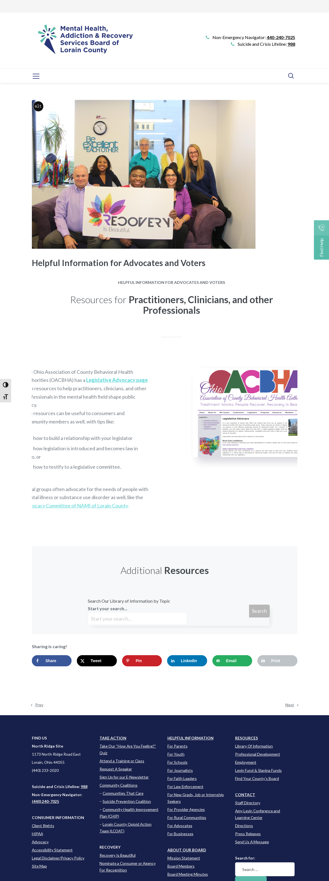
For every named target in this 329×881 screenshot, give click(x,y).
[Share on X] (97, 660)
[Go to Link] (83, 43)
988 (291, 44)
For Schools (177, 762)
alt (38, 106)
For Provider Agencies (186, 809)
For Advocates (179, 825)
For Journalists (180, 770)
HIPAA (37, 833)
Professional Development (257, 754)
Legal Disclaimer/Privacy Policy (58, 858)
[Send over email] (232, 660)
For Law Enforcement (185, 786)
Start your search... (137, 615)
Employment (245, 762)
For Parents (177, 746)
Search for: (245, 858)
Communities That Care (123, 793)
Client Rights (43, 825)
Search (259, 611)
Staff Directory (247, 802)
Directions (244, 825)
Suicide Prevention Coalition (127, 801)
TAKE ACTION (113, 738)
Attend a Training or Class (122, 760)
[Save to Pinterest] (142, 660)
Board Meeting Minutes (187, 874)
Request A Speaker (116, 769)
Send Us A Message (252, 841)
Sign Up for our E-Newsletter (124, 777)
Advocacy (40, 841)
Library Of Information (254, 746)
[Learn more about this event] (190, 738)
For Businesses (180, 833)
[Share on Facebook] (52, 660)
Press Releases (248, 833)
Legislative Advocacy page (58, 380)
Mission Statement (183, 858)
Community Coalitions (119, 785)
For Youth (175, 754)
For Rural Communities (186, 817)
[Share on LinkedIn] (187, 660)
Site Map (39, 866)
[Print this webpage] (277, 660)
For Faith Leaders (182, 778)
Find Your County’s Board (257, 778)
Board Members (181, 866)
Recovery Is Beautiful (118, 855)
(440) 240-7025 (45, 801)
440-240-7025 (281, 37)
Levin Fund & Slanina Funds (258, 770)
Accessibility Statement (52, 850)
